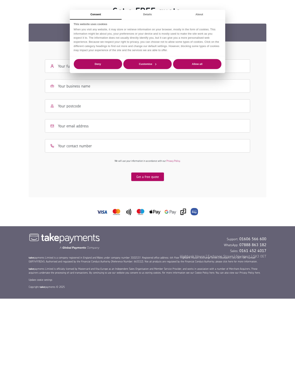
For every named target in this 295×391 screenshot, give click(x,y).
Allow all (197, 63)
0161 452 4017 (252, 250)
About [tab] (199, 14)
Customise (147, 63)
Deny (98, 63)
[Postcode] (147, 106)
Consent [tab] (95, 14)
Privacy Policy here (250, 272)
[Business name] (147, 86)
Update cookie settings (40, 280)
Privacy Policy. (173, 161)
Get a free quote (147, 177)
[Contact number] (147, 146)
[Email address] (147, 126)
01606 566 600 (252, 238)
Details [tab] (147, 14)
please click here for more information (236, 261)
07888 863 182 (252, 244)
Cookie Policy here (204, 272)
